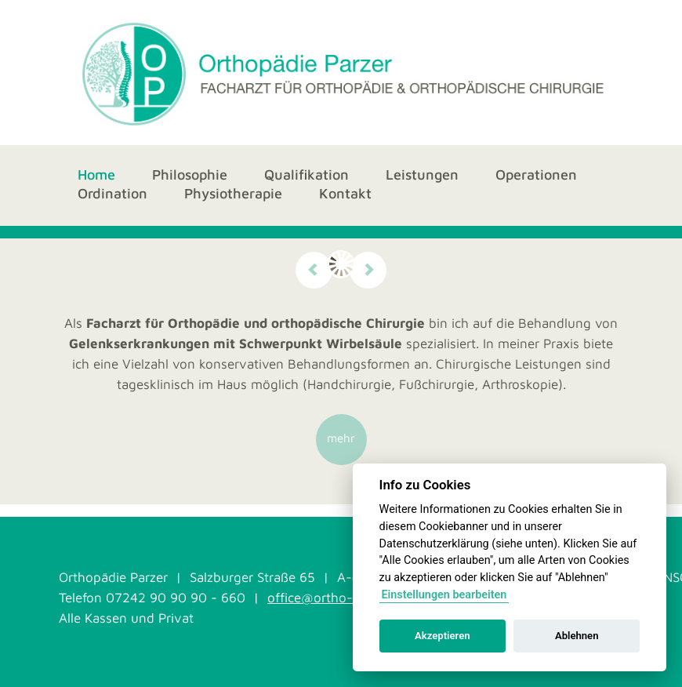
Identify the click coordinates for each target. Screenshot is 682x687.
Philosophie (189, 174)
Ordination (112, 193)
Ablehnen (577, 636)
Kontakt (345, 193)
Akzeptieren (442, 636)
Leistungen (422, 174)
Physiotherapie (233, 194)
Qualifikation (306, 175)
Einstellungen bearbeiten (443, 595)
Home (96, 174)
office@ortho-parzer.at (335, 597)
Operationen (536, 174)
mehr (341, 438)
